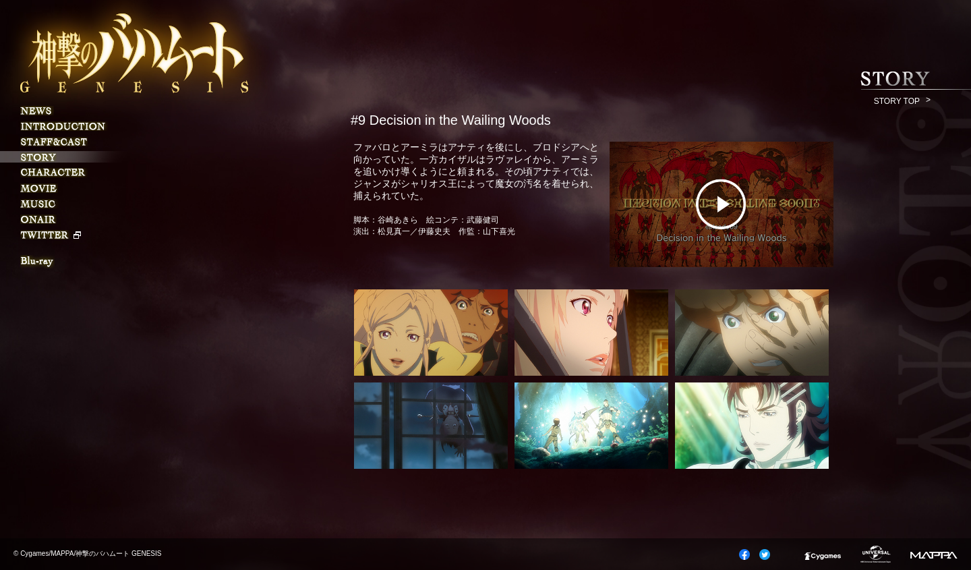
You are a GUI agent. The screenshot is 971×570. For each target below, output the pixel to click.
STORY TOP (897, 101)
